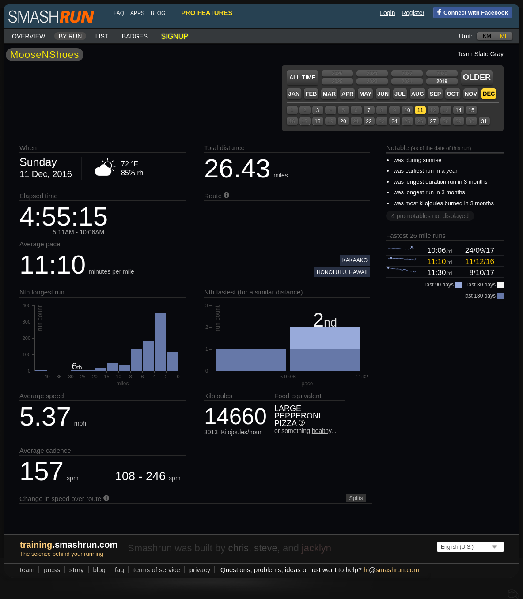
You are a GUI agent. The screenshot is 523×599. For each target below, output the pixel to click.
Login (387, 12)
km (487, 36)
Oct (453, 93)
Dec (489, 93)
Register (413, 12)
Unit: (466, 36)
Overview (28, 36)
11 (420, 110)
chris (238, 548)
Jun (383, 93)
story (76, 569)
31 (484, 121)
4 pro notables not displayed (430, 215)
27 (433, 121)
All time (302, 77)
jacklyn (316, 548)
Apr (347, 93)
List (102, 36)
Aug (417, 93)
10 (407, 110)
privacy (200, 569)
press (52, 569)
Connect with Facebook (470, 12)
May (365, 93)
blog (158, 13)
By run (70, 36)
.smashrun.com (68, 545)
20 (343, 121)
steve (265, 548)
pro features (206, 12)
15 (471, 110)
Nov (471, 93)
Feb (311, 93)
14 (458, 110)
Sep (435, 93)
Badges (135, 36)
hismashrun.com (391, 569)
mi (503, 36)
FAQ (119, 13)
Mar (329, 93)
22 (368, 121)
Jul (400, 93)
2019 (441, 81)
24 (394, 121)
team (27, 569)
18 (317, 121)
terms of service (156, 569)
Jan (293, 93)
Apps (137, 13)
